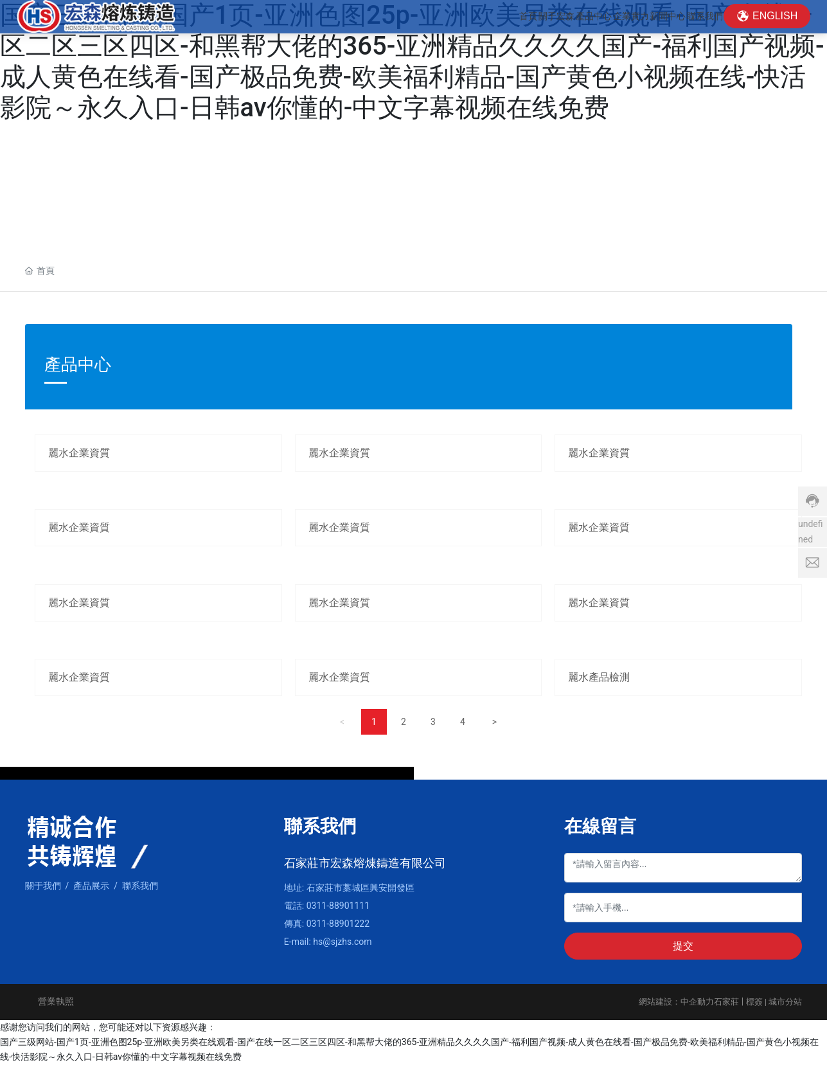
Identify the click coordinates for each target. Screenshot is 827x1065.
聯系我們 (140, 886)
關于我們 (43, 886)
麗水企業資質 (79, 452)
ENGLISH (774, 25)
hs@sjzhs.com (342, 941)
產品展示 (91, 886)
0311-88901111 (338, 905)
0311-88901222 (338, 923)
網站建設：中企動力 (676, 1002)
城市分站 (785, 1002)
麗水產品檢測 (599, 677)
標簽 (754, 1002)
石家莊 (726, 1002)
